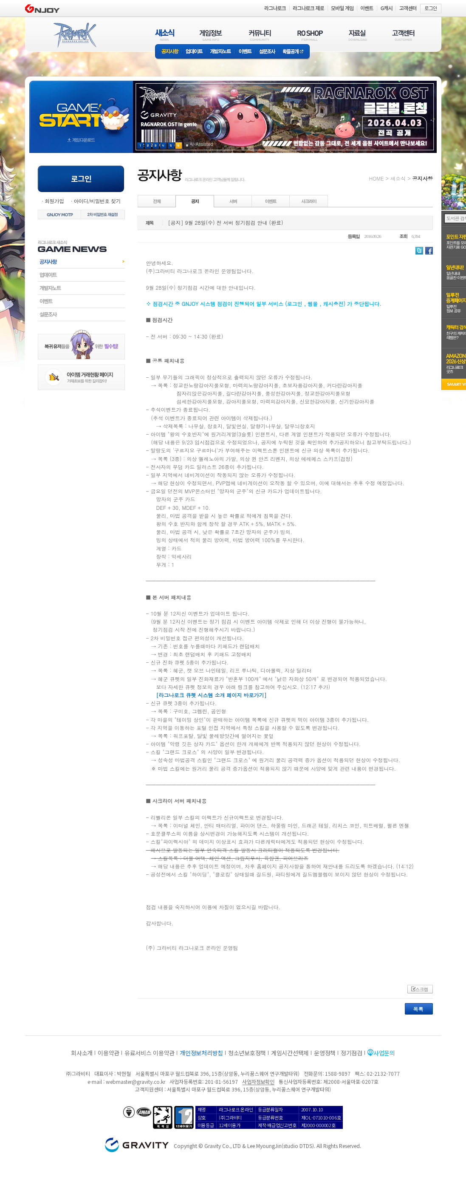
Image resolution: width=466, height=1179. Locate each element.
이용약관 (108, 1053)
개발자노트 (220, 52)
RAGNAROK (74, 35)
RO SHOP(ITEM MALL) (310, 35)
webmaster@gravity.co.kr (135, 1081)
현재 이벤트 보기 (187, 145)
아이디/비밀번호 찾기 (96, 200)
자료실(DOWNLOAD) (357, 35)
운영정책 (325, 1053)
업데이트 (194, 52)
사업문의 (384, 1053)
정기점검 (351, 1053)
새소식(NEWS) (165, 35)
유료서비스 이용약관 (149, 1053)
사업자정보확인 (258, 1081)
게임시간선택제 (290, 1053)
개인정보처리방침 (201, 1053)
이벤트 (245, 52)
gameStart (81, 109)
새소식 (398, 178)
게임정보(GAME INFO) (210, 35)
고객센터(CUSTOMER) (403, 35)
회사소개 (82, 1053)
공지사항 (168, 52)
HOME (376, 178)
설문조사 (267, 52)
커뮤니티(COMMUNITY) (260, 35)
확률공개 (295, 52)
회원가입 (54, 200)
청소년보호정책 (247, 1053)
